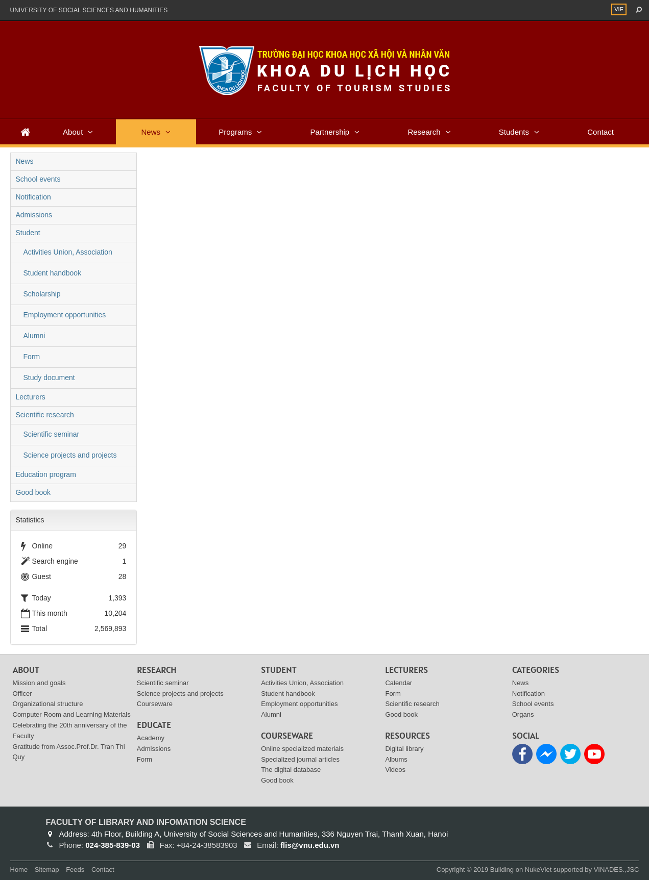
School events (38, 179)
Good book (33, 492)
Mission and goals (39, 683)
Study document (49, 377)
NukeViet (538, 869)
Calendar (398, 683)
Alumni (34, 336)
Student (28, 233)
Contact (600, 132)
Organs (523, 714)
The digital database (291, 769)
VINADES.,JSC (616, 869)
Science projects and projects (70, 455)
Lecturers (30, 397)
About (73, 132)
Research (423, 132)
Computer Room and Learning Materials (72, 714)
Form (31, 357)
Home (19, 869)
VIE (618, 9)
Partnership (329, 132)
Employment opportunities (64, 315)
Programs (235, 132)
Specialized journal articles (300, 759)
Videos (395, 769)
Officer (22, 693)
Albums (396, 759)
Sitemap (47, 869)
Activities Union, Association (67, 252)
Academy (150, 738)
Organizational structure (48, 704)
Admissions (34, 215)
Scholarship (42, 294)
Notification (33, 197)
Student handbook (52, 273)
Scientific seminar (51, 434)
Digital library (404, 748)
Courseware (155, 704)
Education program (46, 474)
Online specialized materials (302, 748)
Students (514, 132)
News (151, 132)
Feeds (75, 869)
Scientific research (45, 415)
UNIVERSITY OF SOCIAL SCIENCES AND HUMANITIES (89, 10)
